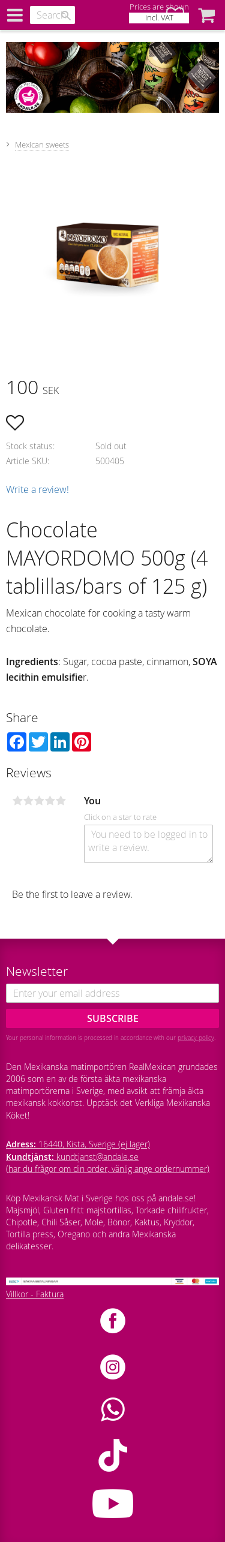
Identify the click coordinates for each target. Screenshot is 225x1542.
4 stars (49, 800)
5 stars (60, 800)
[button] (206, 15)
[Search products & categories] (52, 15)
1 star (17, 800)
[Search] (66, 16)
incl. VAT (159, 18)
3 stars (39, 800)
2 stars (28, 800)
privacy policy (196, 1037)
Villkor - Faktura (35, 1294)
